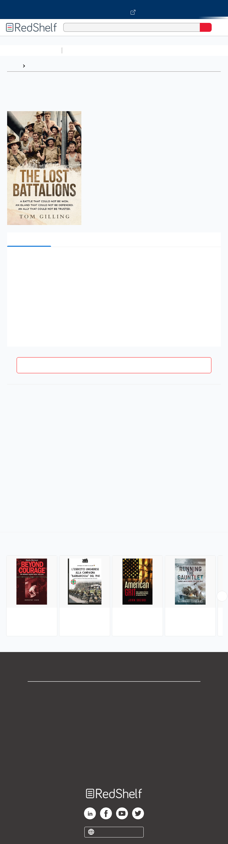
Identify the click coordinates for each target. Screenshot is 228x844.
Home (13, 66)
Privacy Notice (114, 717)
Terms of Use (114, 730)
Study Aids (80, 50)
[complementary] (114, 585)
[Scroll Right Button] (222, 596)
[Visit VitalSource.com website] (114, 9)
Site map (114, 769)
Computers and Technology (169, 50)
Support (114, 704)
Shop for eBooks (114, 691)
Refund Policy (114, 743)
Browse (36, 66)
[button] (113, 260)
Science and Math (116, 50)
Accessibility (114, 756)
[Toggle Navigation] (218, 27)
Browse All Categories (31, 50)
